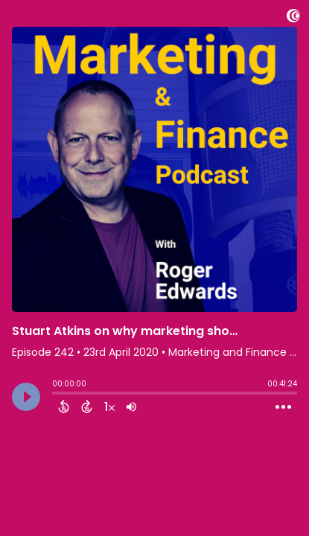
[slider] (56, 394)
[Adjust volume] (131, 406)
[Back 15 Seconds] (63, 406)
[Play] (26, 397)
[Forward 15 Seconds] (86, 406)
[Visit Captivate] (293, 18)
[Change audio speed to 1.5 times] (109, 406)
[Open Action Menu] (283, 407)
